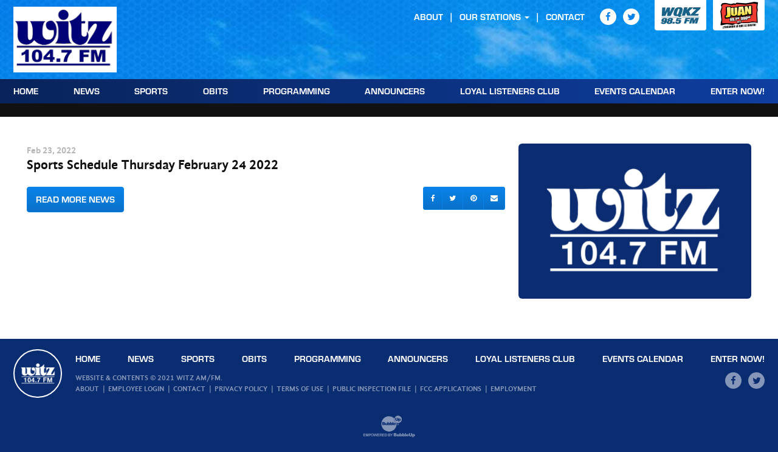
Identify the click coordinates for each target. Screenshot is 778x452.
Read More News (75, 199)
